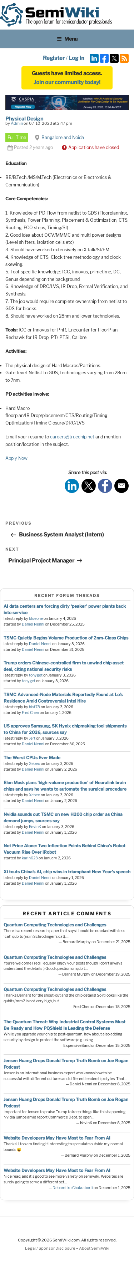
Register (54, 58)
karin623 (30, 858)
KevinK (35, 826)
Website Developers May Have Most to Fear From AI (57, 1138)
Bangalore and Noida (62, 137)
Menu (67, 39)
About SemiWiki (94, 1248)
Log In (76, 58)
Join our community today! (67, 82)
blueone (36, 618)
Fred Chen (30, 712)
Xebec (34, 763)
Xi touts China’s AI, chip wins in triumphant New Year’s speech (67, 871)
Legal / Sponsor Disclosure (50, 1248)
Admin (17, 123)
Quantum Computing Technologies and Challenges (55, 924)
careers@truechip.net (72, 436)
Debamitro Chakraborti (73, 1188)
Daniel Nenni (33, 624)
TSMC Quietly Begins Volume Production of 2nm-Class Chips (66, 638)
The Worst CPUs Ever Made (32, 757)
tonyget (36, 675)
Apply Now (16, 458)
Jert (32, 738)
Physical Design (24, 118)
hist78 (34, 707)
